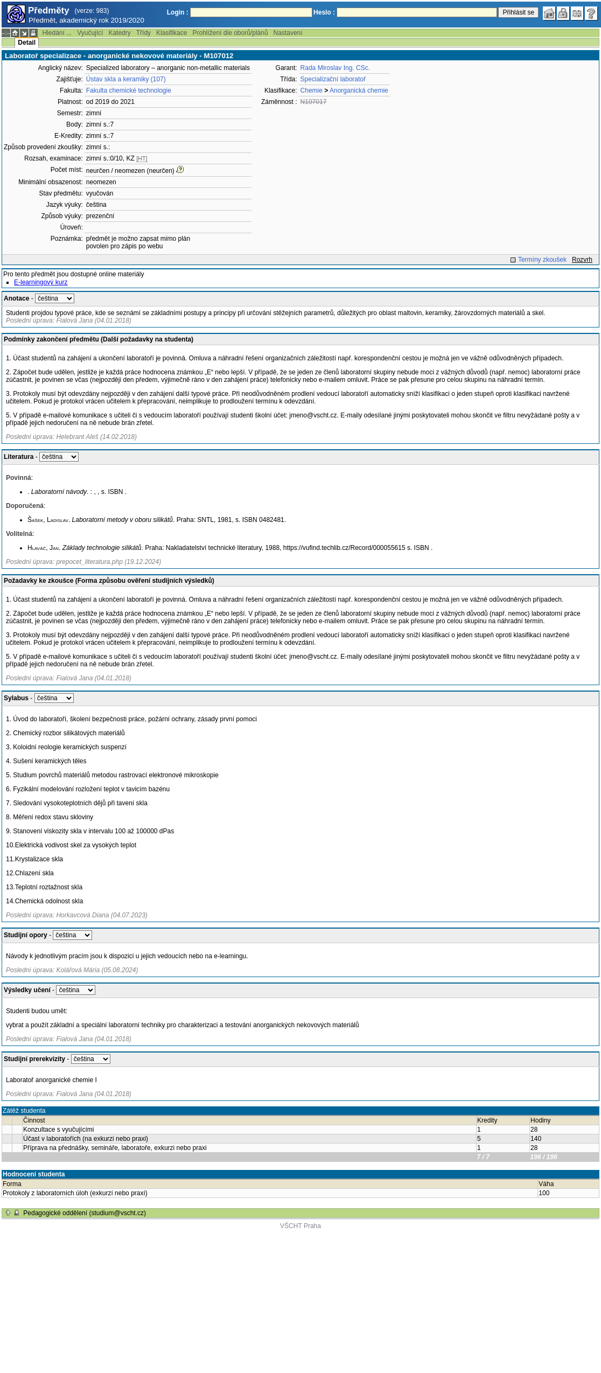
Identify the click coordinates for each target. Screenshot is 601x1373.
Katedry (119, 33)
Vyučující (90, 33)
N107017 (313, 102)
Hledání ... (57, 33)
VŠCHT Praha (300, 1226)
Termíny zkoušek (542, 259)
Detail (27, 42)
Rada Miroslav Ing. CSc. (335, 68)
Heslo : (324, 12)
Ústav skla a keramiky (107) (126, 79)
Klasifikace (171, 33)
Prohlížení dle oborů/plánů (230, 33)
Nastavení (288, 33)
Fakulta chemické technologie (128, 90)
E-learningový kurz (40, 282)
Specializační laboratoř (333, 79)
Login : (177, 12)
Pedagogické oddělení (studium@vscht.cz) (84, 1213)
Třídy (143, 33)
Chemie (311, 90)
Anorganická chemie (359, 90)
